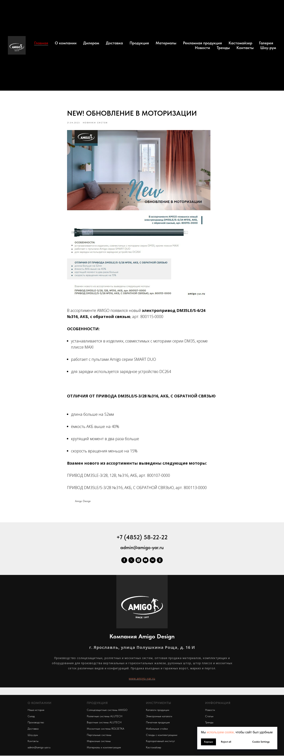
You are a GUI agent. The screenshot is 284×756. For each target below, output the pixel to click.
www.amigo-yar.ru (142, 680)
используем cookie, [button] (221, 732)
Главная (41, 43)
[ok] (160, 561)
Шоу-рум (268, 47)
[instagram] (138, 561)
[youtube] (146, 561)
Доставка (114, 43)
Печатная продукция (158, 723)
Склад (31, 717)
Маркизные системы (99, 742)
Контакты (245, 47)
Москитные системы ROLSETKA (105, 729)
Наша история (36, 711)
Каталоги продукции (157, 711)
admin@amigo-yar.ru (142, 548)
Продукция (139, 43)
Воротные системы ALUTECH (104, 723)
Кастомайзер (240, 43)
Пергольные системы (99, 735)
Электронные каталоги (159, 717)
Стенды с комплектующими (161, 735)
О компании (66, 43)
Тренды (223, 47)
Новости (202, 47)
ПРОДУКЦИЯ (97, 704)
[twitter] (131, 561)
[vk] (153, 561)
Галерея (266, 43)
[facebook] (124, 561)
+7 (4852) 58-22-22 (142, 538)
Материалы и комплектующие (104, 748)
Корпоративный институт (160, 742)
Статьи (209, 717)
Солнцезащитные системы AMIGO (107, 711)
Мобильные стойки (157, 729)
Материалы (166, 43)
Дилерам (91, 43)
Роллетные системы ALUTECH (104, 717)
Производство (36, 723)
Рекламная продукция (202, 43)
